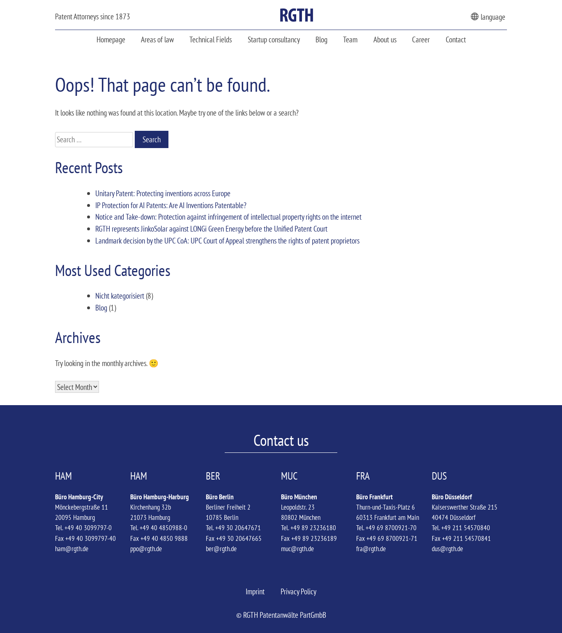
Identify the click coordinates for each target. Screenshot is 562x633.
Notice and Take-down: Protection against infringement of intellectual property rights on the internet (228, 216)
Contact (456, 39)
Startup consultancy (274, 39)
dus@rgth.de (447, 548)
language (488, 17)
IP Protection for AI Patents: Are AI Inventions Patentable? (170, 205)
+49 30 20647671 (238, 527)
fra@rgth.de (371, 548)
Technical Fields (210, 39)
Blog (321, 39)
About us (384, 39)
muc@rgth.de (297, 548)
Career (421, 39)
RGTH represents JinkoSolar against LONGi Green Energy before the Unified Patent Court (211, 228)
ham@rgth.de (71, 548)
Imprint (255, 591)
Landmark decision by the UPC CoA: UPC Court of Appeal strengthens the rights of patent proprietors (227, 240)
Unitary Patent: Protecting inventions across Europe (162, 193)
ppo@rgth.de (146, 548)
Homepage (111, 39)
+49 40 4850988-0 (163, 527)
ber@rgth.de (221, 548)
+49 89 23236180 (313, 527)
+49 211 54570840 (465, 527)
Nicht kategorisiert (119, 295)
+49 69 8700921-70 (391, 527)
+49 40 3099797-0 (88, 527)
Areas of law (157, 39)
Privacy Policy (298, 591)
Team (350, 39)
